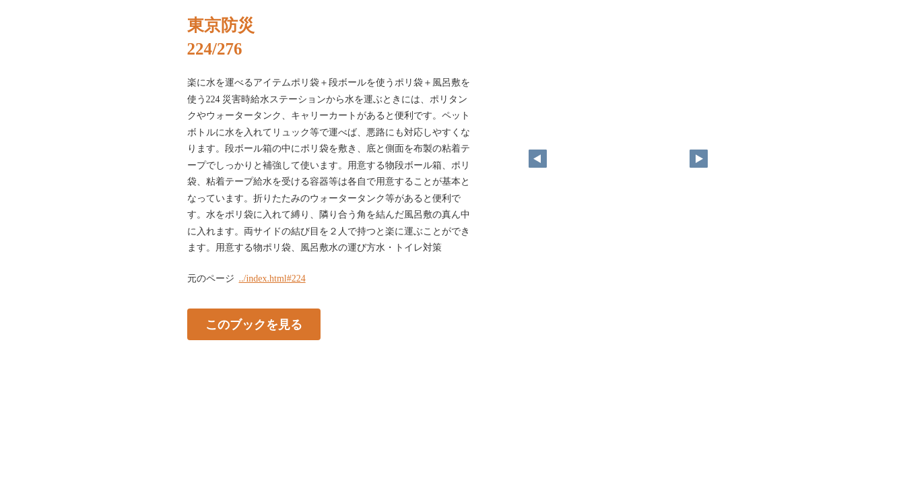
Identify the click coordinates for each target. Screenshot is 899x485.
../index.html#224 (272, 278)
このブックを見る (253, 324)
